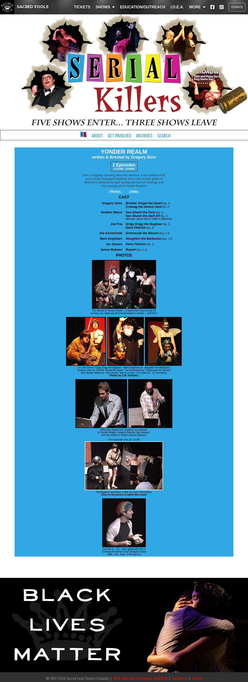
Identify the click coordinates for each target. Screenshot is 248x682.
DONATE (237, 7)
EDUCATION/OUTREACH (142, 7)
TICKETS (82, 7)
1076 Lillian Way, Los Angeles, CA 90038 (140, 678)
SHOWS (105, 7)
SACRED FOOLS (24, 7)
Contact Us (180, 678)
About (97, 135)
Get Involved (119, 135)
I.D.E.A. (177, 7)
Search (164, 135)
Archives (144, 135)
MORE (197, 7)
